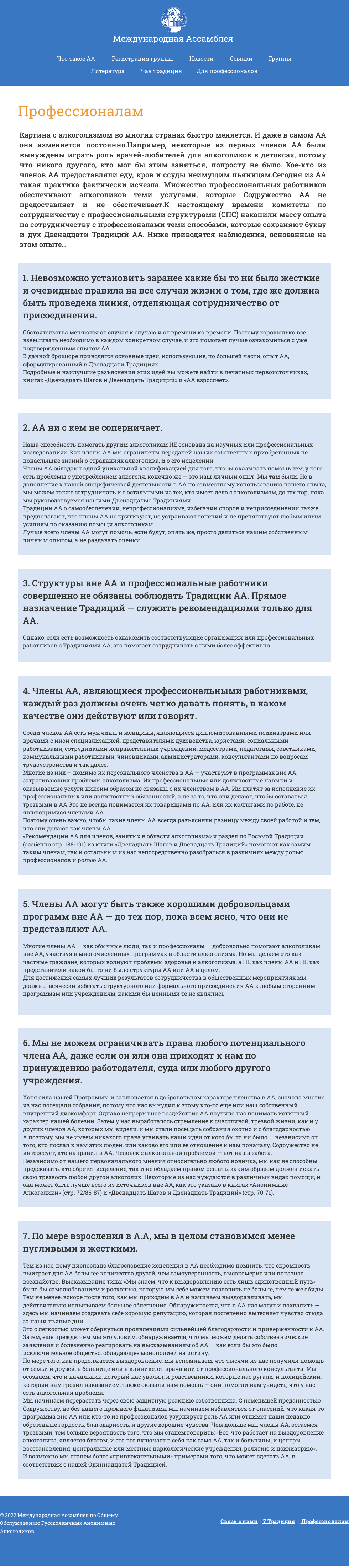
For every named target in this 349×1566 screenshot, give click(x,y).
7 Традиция (278, 1521)
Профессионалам (325, 1521)
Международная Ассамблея (173, 38)
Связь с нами (238, 1521)
